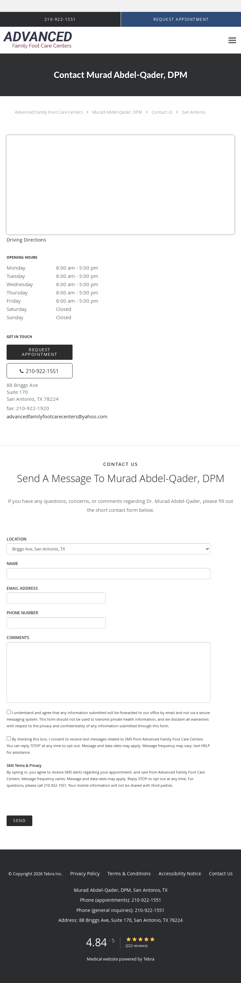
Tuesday (64, 276)
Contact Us (162, 112)
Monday (64, 267)
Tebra (148, 959)
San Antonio (194, 112)
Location (16, 539)
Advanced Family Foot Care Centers (49, 112)
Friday (64, 300)
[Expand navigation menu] (232, 40)
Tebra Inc (52, 874)
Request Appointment (39, 352)
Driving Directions (26, 240)
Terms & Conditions (129, 873)
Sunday (64, 317)
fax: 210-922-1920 (28, 408)
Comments (18, 637)
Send (19, 820)
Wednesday (64, 284)
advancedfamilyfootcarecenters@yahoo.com (57, 416)
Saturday (64, 309)
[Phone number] (40, 370)
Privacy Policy (85, 873)
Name (12, 563)
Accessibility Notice (180, 873)
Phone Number (22, 613)
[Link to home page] (49, 40)
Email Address (22, 588)
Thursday (64, 292)
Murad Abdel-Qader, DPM (117, 112)
